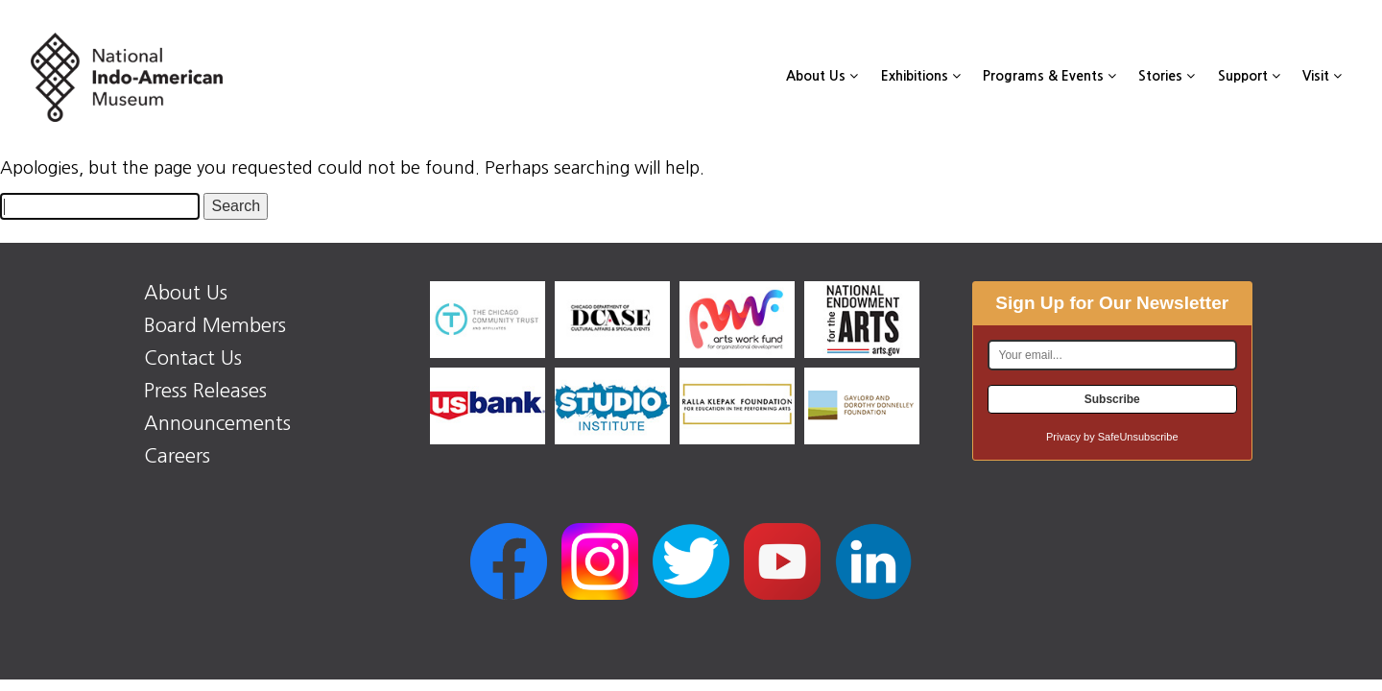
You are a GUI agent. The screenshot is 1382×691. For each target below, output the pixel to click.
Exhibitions (921, 76)
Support (1249, 76)
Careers (177, 455)
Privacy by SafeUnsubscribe (1112, 436)
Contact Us (193, 358)
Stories (1166, 76)
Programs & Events (1049, 76)
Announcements (217, 423)
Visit (1322, 76)
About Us (822, 76)
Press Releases (205, 390)
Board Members (215, 325)
